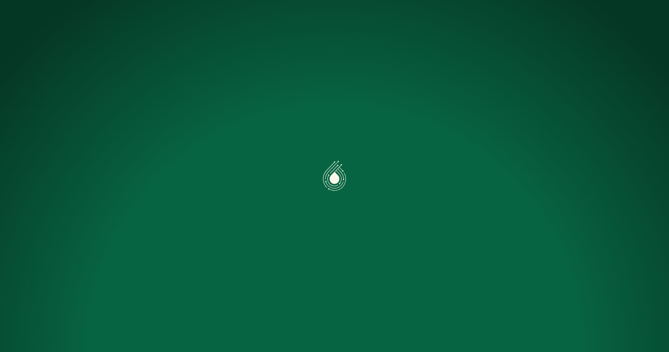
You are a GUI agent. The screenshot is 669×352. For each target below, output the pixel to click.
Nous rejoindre (469, 20)
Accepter (53, 313)
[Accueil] (59, 20)
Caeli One (191, 20)
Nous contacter (610, 21)
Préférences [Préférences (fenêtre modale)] (122, 313)
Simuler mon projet (343, 20)
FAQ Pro (409, 20)
